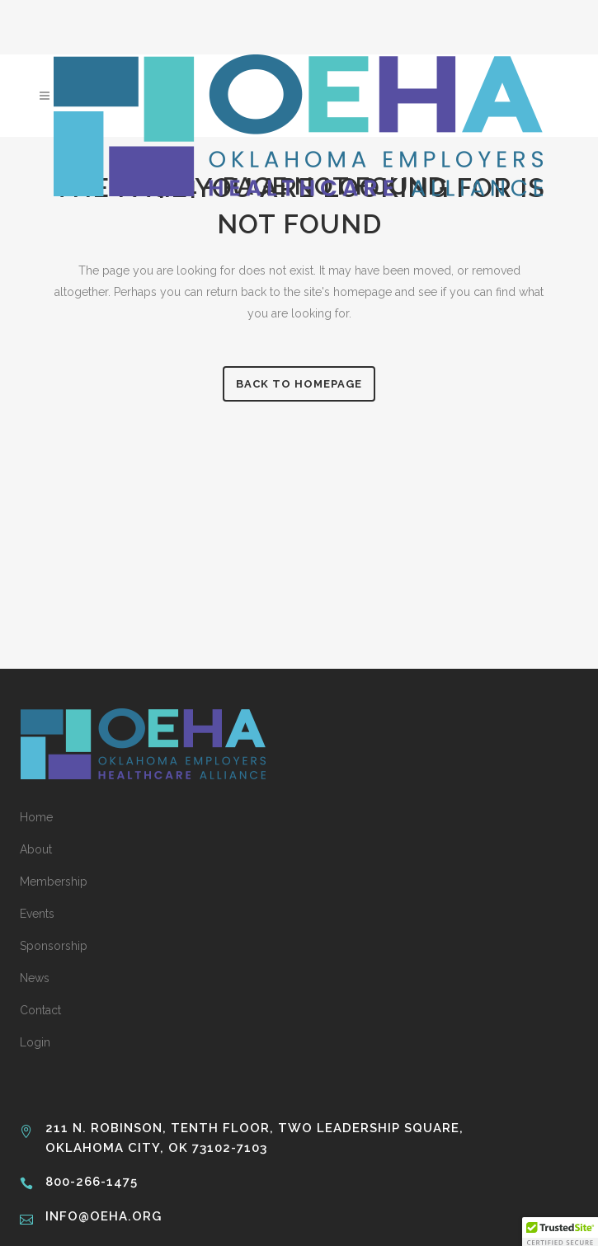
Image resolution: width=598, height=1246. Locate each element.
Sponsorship (53, 945)
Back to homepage (299, 384)
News (34, 978)
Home (36, 817)
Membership (53, 881)
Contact (40, 1010)
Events (37, 913)
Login (35, 1042)
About (36, 849)
